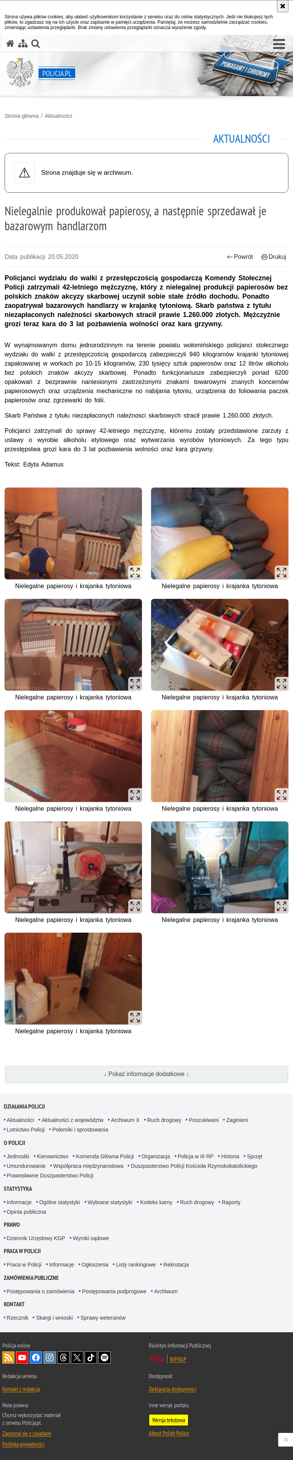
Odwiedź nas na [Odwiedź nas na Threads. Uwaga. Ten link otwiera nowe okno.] (63, 1357)
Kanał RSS (8, 1357)
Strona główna (22, 116)
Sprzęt (254, 1156)
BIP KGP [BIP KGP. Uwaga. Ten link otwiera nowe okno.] (178, 1359)
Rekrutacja (176, 1265)
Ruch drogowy (164, 1120)
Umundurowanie (26, 1166)
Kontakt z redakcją (21, 1389)
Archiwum (165, 1291)
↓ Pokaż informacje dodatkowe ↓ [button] (146, 1074)
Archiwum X (125, 1120)
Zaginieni (237, 1120)
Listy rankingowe (136, 1265)
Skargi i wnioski (54, 1318)
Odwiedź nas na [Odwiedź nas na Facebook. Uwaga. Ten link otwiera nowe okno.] (36, 1357)
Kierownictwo (52, 1156)
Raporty (231, 1202)
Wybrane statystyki (110, 1202)
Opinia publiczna (27, 1212)
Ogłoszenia (95, 1265)
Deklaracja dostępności (172, 1389)
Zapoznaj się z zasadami (26, 1433)
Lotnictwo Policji (26, 1130)
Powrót (240, 257)
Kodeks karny (156, 1202)
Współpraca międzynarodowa (88, 1166)
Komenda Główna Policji (105, 1156)
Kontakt (14, 1304)
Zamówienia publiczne (31, 1278)
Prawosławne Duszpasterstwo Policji (50, 1175)
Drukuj (273, 257)
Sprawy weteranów (103, 1318)
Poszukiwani (204, 1120)
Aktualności (58, 116)
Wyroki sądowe (91, 1238)
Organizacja (156, 1156)
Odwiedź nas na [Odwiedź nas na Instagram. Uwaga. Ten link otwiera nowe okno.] (49, 1357)
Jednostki (18, 1156)
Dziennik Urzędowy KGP (36, 1238)
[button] (279, 44)
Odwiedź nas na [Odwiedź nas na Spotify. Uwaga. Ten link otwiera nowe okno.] (104, 1357)
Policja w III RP (196, 1156)
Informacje (19, 1202)
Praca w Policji (22, 1251)
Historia (230, 1156)
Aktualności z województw (72, 1120)
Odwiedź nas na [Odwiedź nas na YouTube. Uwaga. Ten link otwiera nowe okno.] (22, 1357)
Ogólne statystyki (59, 1202)
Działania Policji (24, 1106)
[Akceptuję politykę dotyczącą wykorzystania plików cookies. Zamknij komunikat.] (282, 6)
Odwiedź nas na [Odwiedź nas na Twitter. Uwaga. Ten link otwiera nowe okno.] (77, 1357)
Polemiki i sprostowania (80, 1130)
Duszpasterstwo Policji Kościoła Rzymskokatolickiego (194, 1166)
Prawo (12, 1225)
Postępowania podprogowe (114, 1291)
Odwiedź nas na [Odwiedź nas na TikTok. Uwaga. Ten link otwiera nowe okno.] (91, 1357)
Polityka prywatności (23, 1444)
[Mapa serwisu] (22, 43)
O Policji (14, 1143)
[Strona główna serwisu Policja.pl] (10, 43)
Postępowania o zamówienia (40, 1291)
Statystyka (18, 1189)
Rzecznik (18, 1318)
